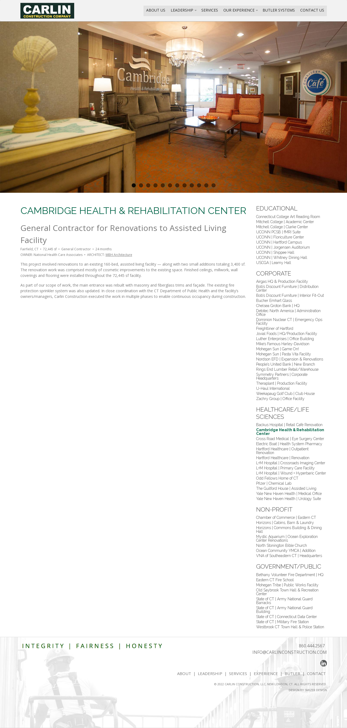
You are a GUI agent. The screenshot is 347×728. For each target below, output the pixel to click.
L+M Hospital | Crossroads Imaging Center (290, 463)
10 (199, 185)
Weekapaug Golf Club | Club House (285, 393)
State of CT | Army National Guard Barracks (284, 601)
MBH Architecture (119, 254)
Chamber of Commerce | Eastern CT (286, 517)
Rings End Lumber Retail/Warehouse (287, 369)
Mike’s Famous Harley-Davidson (282, 344)
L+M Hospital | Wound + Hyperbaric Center (291, 473)
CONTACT (317, 673)
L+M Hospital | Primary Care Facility (285, 468)
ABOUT (184, 673)
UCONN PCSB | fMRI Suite (278, 232)
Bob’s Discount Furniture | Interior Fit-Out (290, 295)
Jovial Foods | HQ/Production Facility (286, 334)
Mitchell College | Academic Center (285, 222)
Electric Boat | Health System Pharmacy (289, 444)
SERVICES (238, 673)
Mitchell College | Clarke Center (282, 227)
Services (209, 10)
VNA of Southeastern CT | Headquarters (289, 556)
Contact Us (312, 10)
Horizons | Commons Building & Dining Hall (289, 529)
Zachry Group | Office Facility (280, 399)
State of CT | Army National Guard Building (284, 609)
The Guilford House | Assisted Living (286, 488)
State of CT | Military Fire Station (282, 622)
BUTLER (292, 673)
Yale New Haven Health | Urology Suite (288, 499)
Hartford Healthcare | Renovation (282, 458)
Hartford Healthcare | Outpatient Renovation (282, 451)
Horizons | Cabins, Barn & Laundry (285, 522)
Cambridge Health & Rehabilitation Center (290, 432)
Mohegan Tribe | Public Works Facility (287, 585)
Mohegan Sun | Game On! (277, 349)
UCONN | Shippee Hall (275, 252)
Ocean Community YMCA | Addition (286, 550)
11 (206, 185)
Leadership (182, 10)
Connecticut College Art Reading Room (288, 217)
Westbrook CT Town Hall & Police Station (290, 627)
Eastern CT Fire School (275, 580)
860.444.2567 (312, 646)
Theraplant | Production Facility (281, 383)
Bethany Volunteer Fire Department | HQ (289, 575)
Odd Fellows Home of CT (277, 478)
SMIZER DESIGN (316, 690)
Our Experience (239, 10)
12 (214, 185)
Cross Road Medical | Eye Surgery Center (290, 439)
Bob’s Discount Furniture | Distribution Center (287, 288)
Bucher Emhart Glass (274, 300)
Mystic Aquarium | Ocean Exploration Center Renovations (287, 538)
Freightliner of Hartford (274, 328)
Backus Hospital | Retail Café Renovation (289, 425)
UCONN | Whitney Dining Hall (281, 257)
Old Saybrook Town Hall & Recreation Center (287, 592)
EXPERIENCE (266, 673)
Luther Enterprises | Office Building (285, 339)
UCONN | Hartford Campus (279, 242)
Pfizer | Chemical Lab (273, 483)
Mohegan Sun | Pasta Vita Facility (283, 354)
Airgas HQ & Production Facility (282, 281)
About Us (155, 10)
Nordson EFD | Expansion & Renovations (289, 359)
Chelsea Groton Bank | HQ (277, 306)
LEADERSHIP (210, 673)
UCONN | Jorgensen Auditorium (283, 247)
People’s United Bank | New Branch (285, 364)
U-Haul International (273, 388)
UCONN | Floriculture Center (280, 237)
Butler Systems (279, 10)
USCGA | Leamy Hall (273, 263)
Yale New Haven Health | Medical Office (289, 493)
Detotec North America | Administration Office (288, 312)
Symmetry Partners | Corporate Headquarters (281, 376)
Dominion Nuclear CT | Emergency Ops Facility (289, 321)
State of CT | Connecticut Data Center (286, 617)
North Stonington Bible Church (281, 545)
